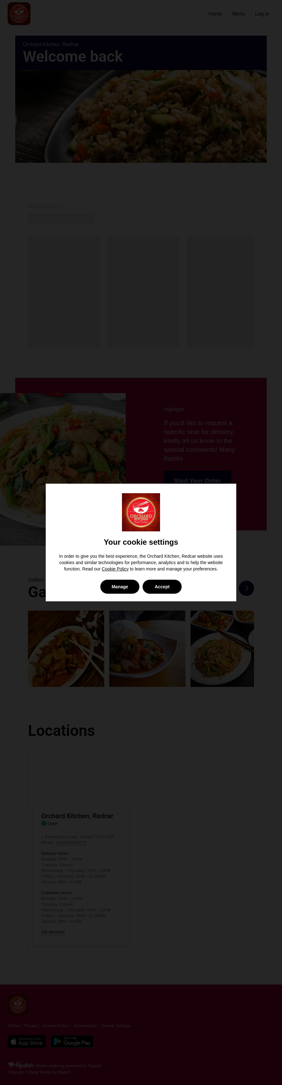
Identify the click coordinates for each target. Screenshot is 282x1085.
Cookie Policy (115, 568)
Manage (119, 586)
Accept (162, 586)
